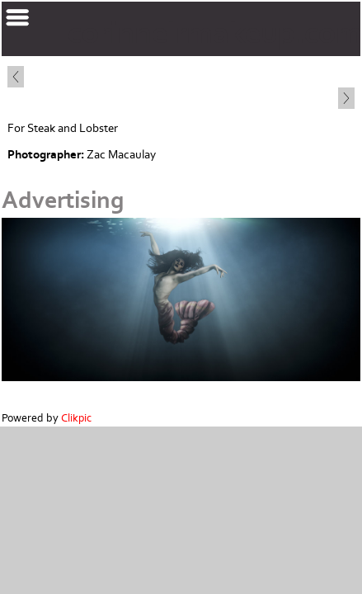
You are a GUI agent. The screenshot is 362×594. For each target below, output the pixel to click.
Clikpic (76, 418)
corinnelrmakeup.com (215, 33)
